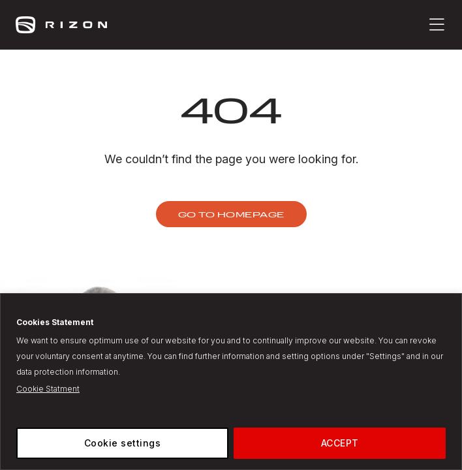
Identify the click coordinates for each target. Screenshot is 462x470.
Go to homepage (231, 214)
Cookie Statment (48, 389)
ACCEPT (340, 442)
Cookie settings (122, 442)
